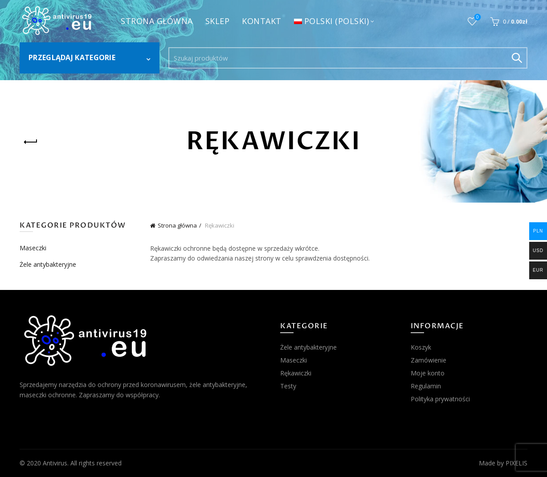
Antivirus (55, 463)
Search (516, 58)
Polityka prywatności (440, 399)
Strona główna (157, 21)
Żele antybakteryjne (48, 264)
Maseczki (33, 248)
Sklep (217, 21)
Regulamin (426, 386)
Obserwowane (476, 17)
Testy (288, 386)
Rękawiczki (295, 373)
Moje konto (428, 373)
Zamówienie (428, 360)
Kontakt (262, 21)
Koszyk (421, 347)
